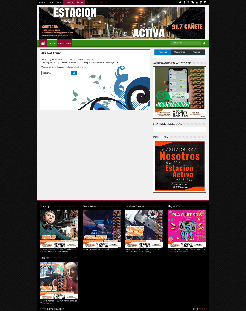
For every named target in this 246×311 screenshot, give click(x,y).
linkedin (197, 2)
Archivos (196, 52)
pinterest (205, 2)
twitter (180, 2)
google (188, 2)
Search (203, 43)
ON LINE (103, 2)
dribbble (201, 2)
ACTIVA (80, 2)
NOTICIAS (91, 2)
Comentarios (179, 52)
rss (193, 2)
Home (43, 43)
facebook (184, 2)
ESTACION (69, 2)
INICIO (52, 43)
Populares (163, 52)
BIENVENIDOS (64, 43)
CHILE (204, 309)
